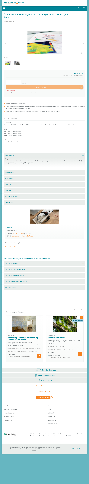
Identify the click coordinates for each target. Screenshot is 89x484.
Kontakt (6, 406)
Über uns (51, 406)
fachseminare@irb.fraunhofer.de (22, 236)
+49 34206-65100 (45, 391)
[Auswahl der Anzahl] (13, 82)
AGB (49, 409)
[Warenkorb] (84, 4)
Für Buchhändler (9, 416)
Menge (24, 83)
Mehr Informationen (75, 435)
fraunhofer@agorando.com (44, 386)
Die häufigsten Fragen (10, 409)
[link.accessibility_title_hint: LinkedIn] (15, 246)
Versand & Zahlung (9, 413)
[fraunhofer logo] (10, 435)
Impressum (51, 416)
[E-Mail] (19, 246)
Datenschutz (52, 420)
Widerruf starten (43, 397)
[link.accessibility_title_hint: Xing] (10, 246)
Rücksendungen (8, 420)
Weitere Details (8, 147)
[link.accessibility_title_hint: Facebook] (6, 246)
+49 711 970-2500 (18, 233)
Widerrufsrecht (52, 413)
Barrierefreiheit (52, 423)
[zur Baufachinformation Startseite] (44, 3)
